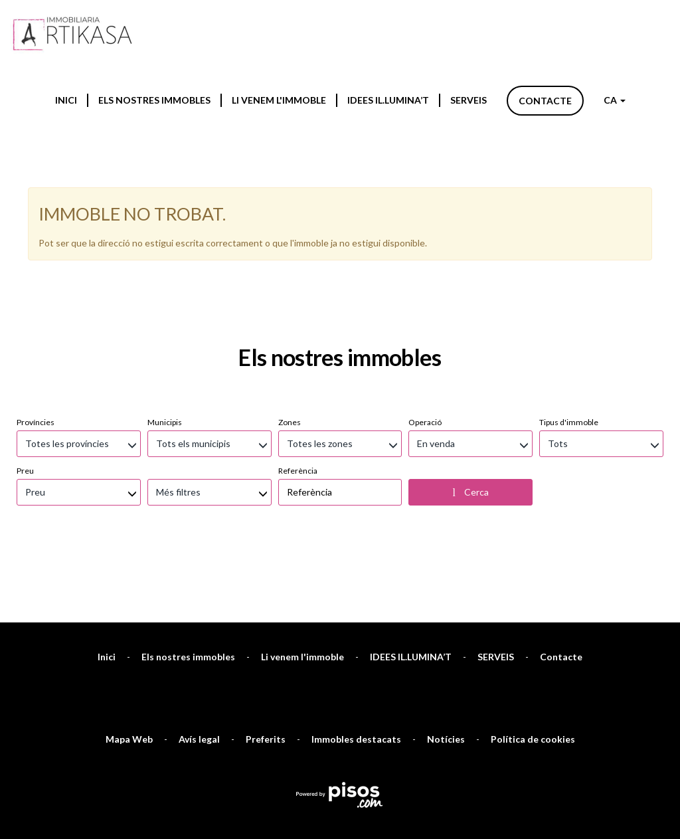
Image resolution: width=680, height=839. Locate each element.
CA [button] (615, 100)
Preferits (266, 601)
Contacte (545, 100)
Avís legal (199, 601)
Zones (289, 285)
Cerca (471, 355)
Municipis (164, 285)
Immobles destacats (356, 601)
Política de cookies (533, 601)
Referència (297, 333)
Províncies (35, 285)
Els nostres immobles (154, 100)
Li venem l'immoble (279, 100)
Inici (66, 100)
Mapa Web (129, 601)
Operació (425, 285)
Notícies (446, 601)
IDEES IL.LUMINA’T (388, 100)
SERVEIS (468, 100)
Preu (25, 333)
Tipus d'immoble (568, 285)
